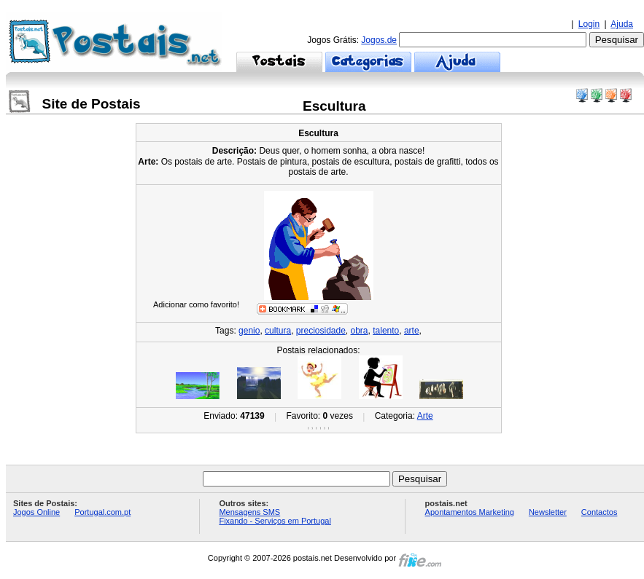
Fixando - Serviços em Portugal (274, 520)
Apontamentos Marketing (469, 512)
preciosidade (321, 331)
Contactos (599, 512)
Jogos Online (36, 512)
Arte (425, 416)
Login (589, 24)
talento (386, 331)
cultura (278, 331)
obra (359, 331)
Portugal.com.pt (102, 512)
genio (249, 331)
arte (411, 331)
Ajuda (621, 24)
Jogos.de (379, 40)
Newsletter (548, 512)
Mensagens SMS (249, 512)
